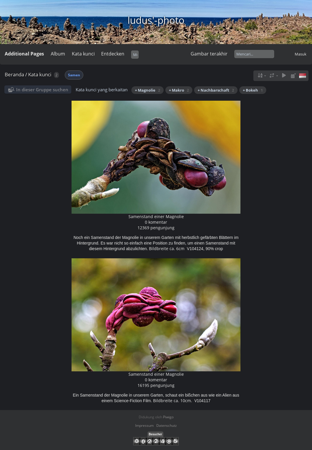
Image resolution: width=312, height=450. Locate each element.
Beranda (14, 74)
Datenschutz (166, 425)
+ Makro (179, 90)
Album (58, 53)
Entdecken (112, 53)
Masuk (300, 54)
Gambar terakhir (209, 53)
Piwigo (168, 416)
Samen (74, 75)
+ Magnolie (147, 90)
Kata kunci (83, 53)
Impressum (144, 425)
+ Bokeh (253, 90)
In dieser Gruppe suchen (42, 89)
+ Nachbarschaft (216, 90)
